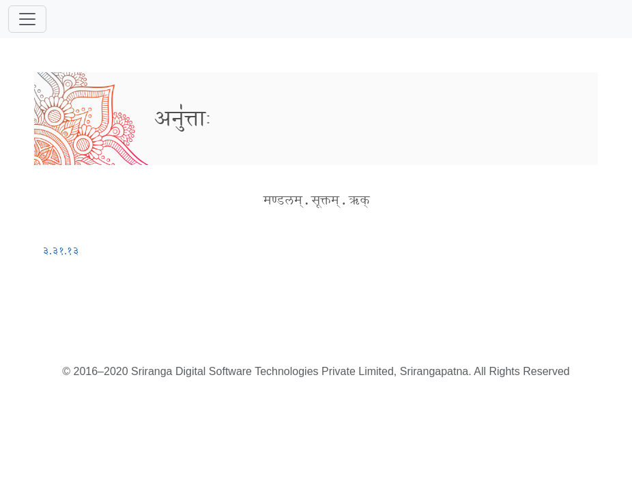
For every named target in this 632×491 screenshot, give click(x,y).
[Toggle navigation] (27, 19)
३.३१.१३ (60, 250)
